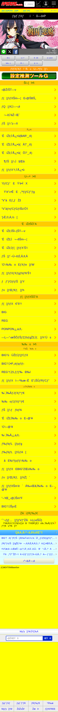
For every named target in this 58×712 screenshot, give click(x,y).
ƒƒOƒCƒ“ (29, 4)
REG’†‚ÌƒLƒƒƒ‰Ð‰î (16, 372)
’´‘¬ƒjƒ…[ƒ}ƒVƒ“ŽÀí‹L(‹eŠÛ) (28, 522)
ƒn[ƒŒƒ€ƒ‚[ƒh (13, 290)
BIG (4, 312)
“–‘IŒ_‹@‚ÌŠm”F (12, 498)
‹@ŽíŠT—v (9, 89)
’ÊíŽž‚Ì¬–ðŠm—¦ (14, 239)
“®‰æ (50, 703)
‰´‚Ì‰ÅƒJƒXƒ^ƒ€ (13, 393)
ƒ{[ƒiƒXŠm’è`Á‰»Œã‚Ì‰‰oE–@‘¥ (27, 487)
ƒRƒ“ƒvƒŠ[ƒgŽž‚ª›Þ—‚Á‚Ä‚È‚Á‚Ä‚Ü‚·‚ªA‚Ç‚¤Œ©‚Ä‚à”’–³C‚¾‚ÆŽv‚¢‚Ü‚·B (30, 543)
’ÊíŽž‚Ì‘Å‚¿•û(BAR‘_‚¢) (17, 136)
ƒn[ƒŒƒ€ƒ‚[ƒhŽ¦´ (16, 477)
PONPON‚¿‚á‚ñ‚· (12, 329)
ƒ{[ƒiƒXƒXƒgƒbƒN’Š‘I (16, 273)
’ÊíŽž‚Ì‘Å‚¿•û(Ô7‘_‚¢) (17, 152)
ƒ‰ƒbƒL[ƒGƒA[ (14, 452)
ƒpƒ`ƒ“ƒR (21, 703)
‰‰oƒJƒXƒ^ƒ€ (13, 401)
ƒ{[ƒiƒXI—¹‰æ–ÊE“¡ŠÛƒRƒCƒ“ (25, 380)
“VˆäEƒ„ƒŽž (11, 200)
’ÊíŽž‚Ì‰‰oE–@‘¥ (17, 418)
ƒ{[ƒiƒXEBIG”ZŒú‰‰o (20, 469)
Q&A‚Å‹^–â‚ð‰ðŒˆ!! (29, 532)
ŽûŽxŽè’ (38, 4)
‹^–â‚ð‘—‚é (29, 561)
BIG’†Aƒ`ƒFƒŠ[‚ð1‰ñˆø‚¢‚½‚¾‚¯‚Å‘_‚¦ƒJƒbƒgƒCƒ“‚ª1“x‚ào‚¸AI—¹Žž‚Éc (30, 538)
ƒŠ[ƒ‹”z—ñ (10, 123)
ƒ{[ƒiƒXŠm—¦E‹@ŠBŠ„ (19, 98)
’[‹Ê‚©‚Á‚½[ (9, 217)
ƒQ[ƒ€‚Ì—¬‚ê (11, 106)
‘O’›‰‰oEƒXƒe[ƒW (18, 264)
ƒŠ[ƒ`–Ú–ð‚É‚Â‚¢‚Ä (15, 256)
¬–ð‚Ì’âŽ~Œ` (11, 115)
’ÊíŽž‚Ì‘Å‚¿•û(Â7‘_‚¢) (17, 144)
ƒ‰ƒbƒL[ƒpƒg (12, 443)
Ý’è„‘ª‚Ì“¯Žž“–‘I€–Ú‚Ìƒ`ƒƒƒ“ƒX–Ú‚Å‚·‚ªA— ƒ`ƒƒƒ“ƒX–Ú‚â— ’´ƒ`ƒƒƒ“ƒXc (30, 554)
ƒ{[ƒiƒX (50, 58)
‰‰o (8, 63)
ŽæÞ (35, 709)
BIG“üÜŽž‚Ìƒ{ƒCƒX (15, 355)
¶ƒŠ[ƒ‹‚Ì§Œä (13, 161)
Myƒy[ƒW (45, 4)
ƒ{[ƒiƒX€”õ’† (12, 303)
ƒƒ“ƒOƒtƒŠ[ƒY (13, 281)
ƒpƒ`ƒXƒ (7, 703)
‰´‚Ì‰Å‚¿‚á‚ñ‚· (11, 435)
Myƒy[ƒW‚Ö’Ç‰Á (29, 631)
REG (5, 320)
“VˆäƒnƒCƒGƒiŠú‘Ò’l (15, 208)
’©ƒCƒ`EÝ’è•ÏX (15, 183)
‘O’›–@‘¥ (7, 426)
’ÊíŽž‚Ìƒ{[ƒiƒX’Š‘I (15, 247)
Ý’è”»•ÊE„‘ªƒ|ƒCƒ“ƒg (18, 191)
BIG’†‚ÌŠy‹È (9, 506)
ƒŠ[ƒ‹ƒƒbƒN (12, 409)
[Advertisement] (29, 599)
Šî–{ (8, 58)
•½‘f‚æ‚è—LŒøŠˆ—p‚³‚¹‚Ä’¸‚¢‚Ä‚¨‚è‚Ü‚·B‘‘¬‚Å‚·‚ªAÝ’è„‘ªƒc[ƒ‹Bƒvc (30, 549)
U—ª (22, 58)
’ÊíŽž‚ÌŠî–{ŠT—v (13, 231)
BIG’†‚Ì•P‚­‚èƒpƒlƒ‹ (13, 363)
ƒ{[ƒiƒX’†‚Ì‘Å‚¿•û (13, 169)
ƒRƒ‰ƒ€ (35, 703)
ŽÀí (22, 63)
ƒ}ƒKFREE (50, 709)
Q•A (36, 63)
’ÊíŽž (36, 58)
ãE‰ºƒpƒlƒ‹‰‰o (17, 460)
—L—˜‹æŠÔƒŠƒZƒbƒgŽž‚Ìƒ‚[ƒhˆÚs (26, 337)
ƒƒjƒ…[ (53, 4)
